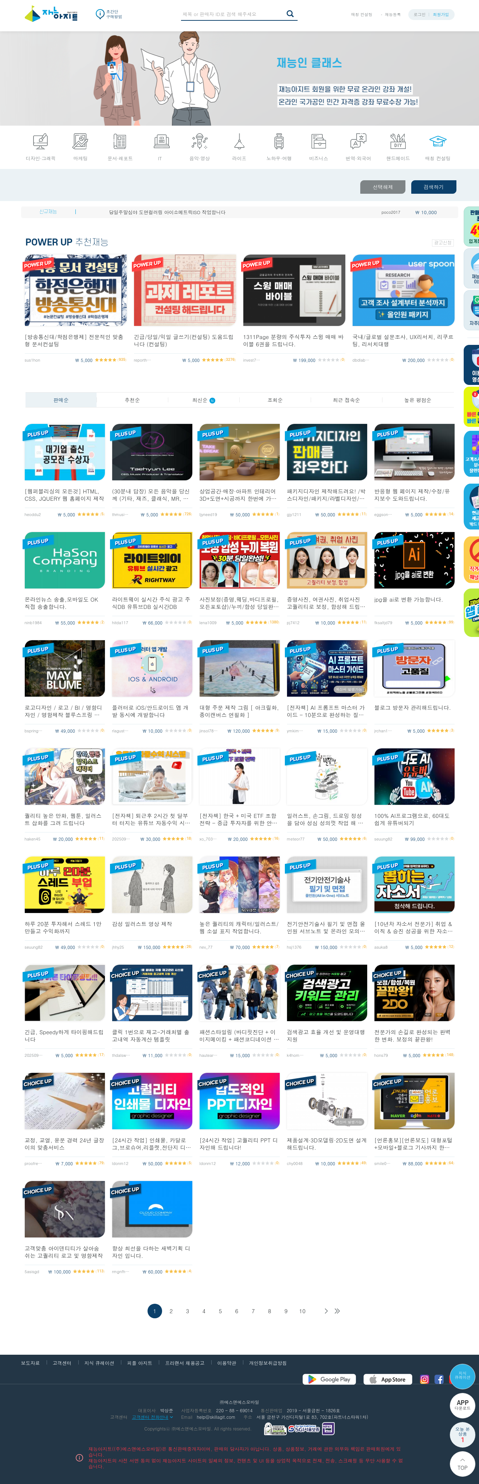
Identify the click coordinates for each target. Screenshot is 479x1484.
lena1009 (208, 622)
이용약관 (226, 1362)
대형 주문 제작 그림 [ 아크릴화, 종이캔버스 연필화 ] (239, 711)
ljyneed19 (208, 514)
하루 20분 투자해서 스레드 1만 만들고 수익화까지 (63, 927)
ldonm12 (120, 1163)
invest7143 (252, 360)
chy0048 (295, 1163)
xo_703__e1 (209, 839)
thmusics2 (121, 514)
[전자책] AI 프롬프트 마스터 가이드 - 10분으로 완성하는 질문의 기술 (326, 711)
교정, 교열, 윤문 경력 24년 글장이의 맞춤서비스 (65, 1144)
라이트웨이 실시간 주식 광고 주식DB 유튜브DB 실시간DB (151, 603)
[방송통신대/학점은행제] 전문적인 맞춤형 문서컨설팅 (74, 340)
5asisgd (32, 1271)
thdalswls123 (121, 1055)
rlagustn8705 (121, 730)
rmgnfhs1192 (121, 1271)
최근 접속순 (346, 400)
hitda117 (120, 622)
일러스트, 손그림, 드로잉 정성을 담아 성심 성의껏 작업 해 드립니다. (325, 819)
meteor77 (296, 839)
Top (463, 1467)
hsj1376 (294, 947)
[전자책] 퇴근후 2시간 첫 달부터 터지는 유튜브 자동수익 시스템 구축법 (151, 819)
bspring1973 (34, 730)
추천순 (132, 400)
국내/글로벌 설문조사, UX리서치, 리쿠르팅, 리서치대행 (403, 340)
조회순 (275, 400)
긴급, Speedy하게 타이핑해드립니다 (64, 1035)
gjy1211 (294, 514)
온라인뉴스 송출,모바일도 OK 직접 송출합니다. (61, 603)
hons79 (381, 1055)
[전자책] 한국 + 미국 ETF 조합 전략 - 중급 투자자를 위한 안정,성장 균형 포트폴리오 (240, 819)
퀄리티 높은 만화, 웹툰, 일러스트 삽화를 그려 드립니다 (63, 819)
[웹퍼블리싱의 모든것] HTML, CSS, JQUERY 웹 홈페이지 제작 (65, 495)
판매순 (60, 400)
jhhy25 (118, 947)
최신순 (203, 400)
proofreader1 (34, 1163)
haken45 (32, 839)
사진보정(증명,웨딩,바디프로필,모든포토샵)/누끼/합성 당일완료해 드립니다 (239, 603)
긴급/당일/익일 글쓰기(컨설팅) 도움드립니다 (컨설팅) (184, 340)
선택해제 (383, 186)
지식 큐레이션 (463, 1375)
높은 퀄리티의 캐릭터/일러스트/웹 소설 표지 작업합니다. (239, 927)
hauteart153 (209, 1055)
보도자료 (30, 1362)
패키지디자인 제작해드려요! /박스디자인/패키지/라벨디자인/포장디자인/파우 (326, 495)
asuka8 (381, 947)
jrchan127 (383, 730)
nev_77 (206, 947)
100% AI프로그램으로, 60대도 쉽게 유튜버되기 (412, 819)
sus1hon (32, 360)
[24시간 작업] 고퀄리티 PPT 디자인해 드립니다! (239, 1144)
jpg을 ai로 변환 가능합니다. (408, 599)
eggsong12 (383, 514)
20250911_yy (121, 839)
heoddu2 (33, 514)
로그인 (420, 14)
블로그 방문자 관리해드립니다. (412, 707)
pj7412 (293, 622)
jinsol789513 (209, 730)
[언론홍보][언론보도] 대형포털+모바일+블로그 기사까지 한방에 (413, 1144)
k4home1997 (296, 1055)
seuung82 (383, 839)
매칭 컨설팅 (362, 14)
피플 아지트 (139, 1362)
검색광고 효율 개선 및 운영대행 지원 (326, 1035)
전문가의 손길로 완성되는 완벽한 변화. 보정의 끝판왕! (412, 1035)
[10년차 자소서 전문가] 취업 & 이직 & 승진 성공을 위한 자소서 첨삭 (413, 927)
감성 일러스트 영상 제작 (142, 924)
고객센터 (62, 1362)
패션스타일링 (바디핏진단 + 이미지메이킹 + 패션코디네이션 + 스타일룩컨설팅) (238, 1035)
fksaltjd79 (383, 622)
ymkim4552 (296, 730)
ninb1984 (33, 622)
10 (302, 1311)
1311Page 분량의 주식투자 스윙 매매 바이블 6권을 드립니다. (293, 340)
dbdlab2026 (362, 360)
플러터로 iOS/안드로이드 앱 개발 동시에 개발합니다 (150, 711)
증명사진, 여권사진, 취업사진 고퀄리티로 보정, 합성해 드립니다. (326, 603)
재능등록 (393, 14)
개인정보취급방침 (268, 1362)
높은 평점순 (418, 400)
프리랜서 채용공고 (184, 1362)
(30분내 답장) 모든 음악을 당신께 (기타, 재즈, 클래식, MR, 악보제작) (151, 495)
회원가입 (441, 14)
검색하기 (434, 186)
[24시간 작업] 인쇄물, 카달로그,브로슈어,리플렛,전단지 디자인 (151, 1144)
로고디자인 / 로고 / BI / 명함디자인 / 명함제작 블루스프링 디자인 (63, 711)
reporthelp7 (143, 360)
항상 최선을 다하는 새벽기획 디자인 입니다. (151, 1252)
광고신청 (443, 242)
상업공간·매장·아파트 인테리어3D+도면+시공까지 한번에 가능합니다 (238, 495)
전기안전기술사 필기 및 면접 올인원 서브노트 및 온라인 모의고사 (326, 927)
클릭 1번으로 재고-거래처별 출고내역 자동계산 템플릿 (151, 1035)
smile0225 (383, 1163)
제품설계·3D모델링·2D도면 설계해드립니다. (327, 1144)
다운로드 (463, 1405)
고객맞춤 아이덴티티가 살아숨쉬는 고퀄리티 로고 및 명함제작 (64, 1252)
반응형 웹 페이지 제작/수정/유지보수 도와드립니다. (412, 495)
